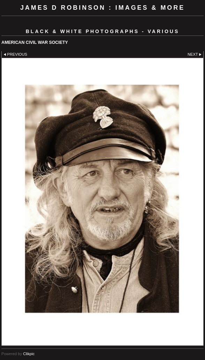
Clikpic (29, 354)
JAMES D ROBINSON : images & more (102, 7)
